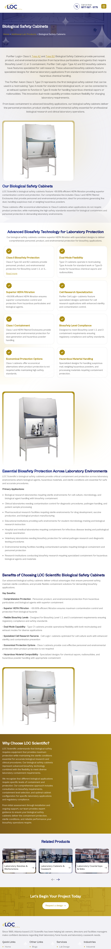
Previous (53, 819)
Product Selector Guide (43, 914)
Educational (91, 913)
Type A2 (36, 56)
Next (58, 819)
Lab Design (64, 886)
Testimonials (38, 895)
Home (6, 34)
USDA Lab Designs (41, 923)
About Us (9, 891)
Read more (11, 273)
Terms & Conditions (41, 900)
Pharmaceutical (93, 908)
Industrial (90, 886)
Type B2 (50, 56)
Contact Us (10, 900)
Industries (9, 895)
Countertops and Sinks (70, 905)
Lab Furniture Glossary (42, 909)
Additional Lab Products (23, 34)
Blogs (34, 886)
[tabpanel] (19, 800)
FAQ (34, 891)
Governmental (93, 899)
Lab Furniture (65, 891)
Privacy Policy (38, 905)
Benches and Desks (68, 900)
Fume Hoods (65, 895)
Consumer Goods (95, 903)
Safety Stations (39, 918)
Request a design (55, 845)
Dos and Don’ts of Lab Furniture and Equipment (42, 931)
